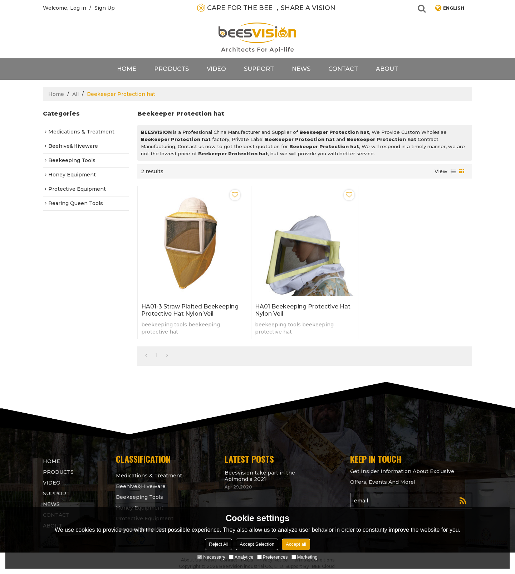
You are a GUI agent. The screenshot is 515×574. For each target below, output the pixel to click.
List (453, 171)
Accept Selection (257, 544)
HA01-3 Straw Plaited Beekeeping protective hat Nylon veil (190, 310)
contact (343, 68)
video (216, 68)
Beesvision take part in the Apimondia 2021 (260, 476)
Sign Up (104, 8)
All (75, 94)
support (259, 68)
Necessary (211, 557)
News (301, 68)
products (171, 68)
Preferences (272, 557)
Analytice (241, 557)
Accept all (296, 544)
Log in (78, 8)
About (387, 68)
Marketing (304, 557)
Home (126, 68)
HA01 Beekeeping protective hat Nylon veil (302, 310)
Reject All (218, 544)
